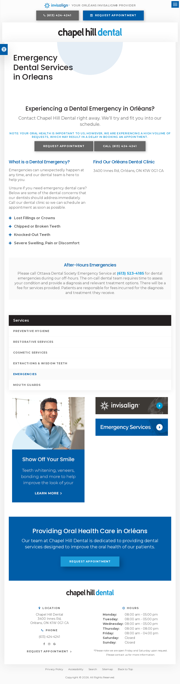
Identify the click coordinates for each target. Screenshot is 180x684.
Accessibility (75, 670)
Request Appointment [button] (115, 16)
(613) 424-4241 (59, 16)
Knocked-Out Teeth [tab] (32, 236)
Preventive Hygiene (31, 332)
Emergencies (25, 375)
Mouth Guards (27, 386)
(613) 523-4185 (130, 275)
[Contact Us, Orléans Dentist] (131, 428)
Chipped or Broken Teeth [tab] (37, 228)
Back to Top (125, 670)
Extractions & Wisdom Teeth (40, 364)
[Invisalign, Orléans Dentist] (131, 407)
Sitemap (107, 670)
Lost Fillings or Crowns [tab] (34, 219)
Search (92, 670)
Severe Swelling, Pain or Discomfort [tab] (46, 245)
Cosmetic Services (30, 354)
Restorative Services (33, 343)
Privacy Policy (54, 670)
